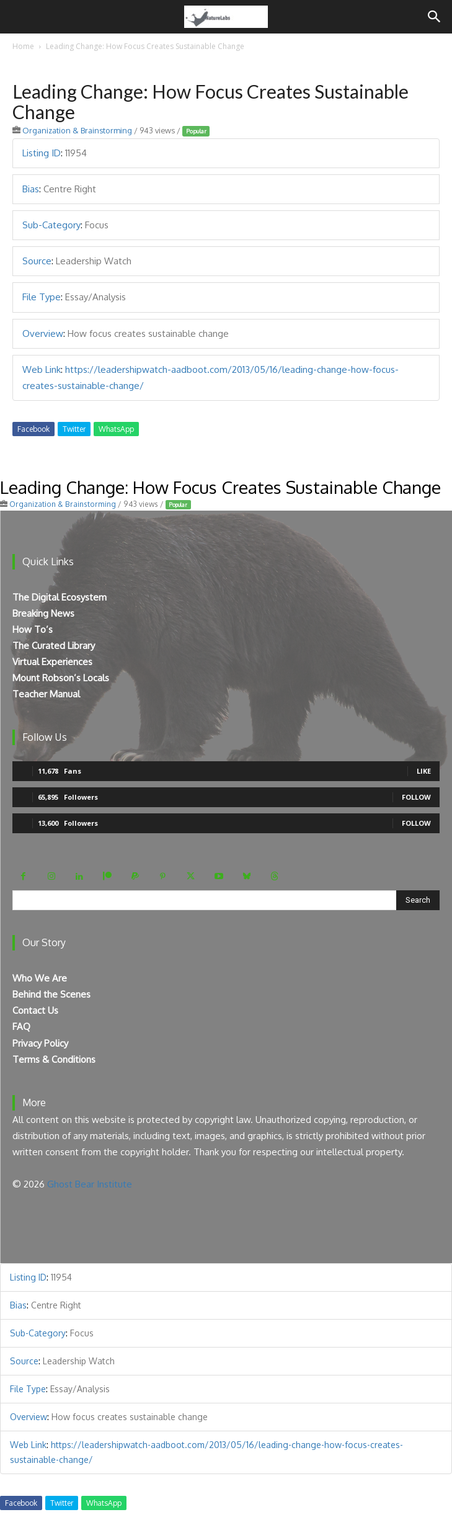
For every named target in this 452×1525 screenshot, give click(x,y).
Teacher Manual (46, 694)
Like (424, 771)
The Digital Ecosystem (59, 597)
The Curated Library (53, 645)
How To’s (32, 629)
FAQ (21, 1026)
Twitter (74, 429)
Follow (416, 797)
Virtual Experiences (52, 662)
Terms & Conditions (53, 1059)
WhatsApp (116, 429)
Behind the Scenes (51, 994)
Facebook (33, 429)
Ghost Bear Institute (89, 1184)
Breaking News (43, 613)
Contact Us (35, 1010)
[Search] (434, 17)
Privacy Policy (40, 1043)
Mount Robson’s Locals (60, 678)
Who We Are (39, 978)
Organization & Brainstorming (77, 130)
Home (23, 46)
